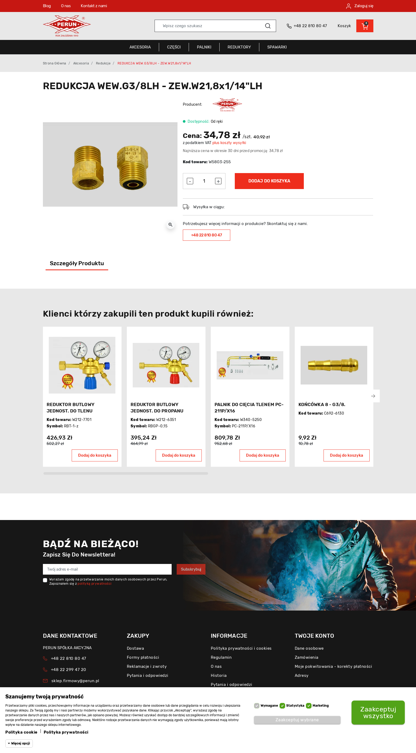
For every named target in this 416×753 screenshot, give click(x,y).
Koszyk (344, 25)
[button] (364, 25)
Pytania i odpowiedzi (147, 675)
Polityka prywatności (66, 732)
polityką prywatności (94, 584)
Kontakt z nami (94, 5)
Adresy (302, 675)
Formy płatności (143, 657)
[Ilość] (204, 181)
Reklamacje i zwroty (147, 666)
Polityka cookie (21, 732)
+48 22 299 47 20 (68, 669)
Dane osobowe (309, 648)
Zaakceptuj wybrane (297, 719)
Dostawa (135, 648)
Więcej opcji (20, 743)
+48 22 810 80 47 (206, 235)
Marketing (321, 705)
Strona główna (54, 63)
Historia (219, 675)
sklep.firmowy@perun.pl (75, 680)
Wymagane (269, 705)
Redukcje (103, 63)
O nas (66, 5)
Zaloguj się (359, 6)
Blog (47, 5)
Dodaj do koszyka (269, 180)
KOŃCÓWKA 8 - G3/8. (322, 404)
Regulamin (221, 657)
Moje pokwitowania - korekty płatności (333, 666)
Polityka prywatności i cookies (241, 648)
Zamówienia (306, 657)
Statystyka (295, 705)
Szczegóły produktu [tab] (77, 263)
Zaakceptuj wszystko (378, 712)
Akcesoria (81, 63)
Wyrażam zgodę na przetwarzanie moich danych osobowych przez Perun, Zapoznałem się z (108, 582)
